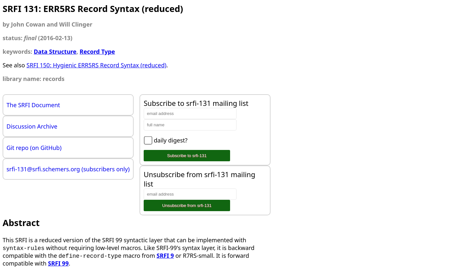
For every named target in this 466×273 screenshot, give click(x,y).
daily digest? (170, 140)
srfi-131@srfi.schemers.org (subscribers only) (68, 169)
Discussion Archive (31, 126)
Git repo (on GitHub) (33, 148)
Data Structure (55, 51)
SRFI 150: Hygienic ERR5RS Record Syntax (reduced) (96, 65)
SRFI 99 (58, 263)
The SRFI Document (33, 105)
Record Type (97, 51)
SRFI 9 (165, 255)
